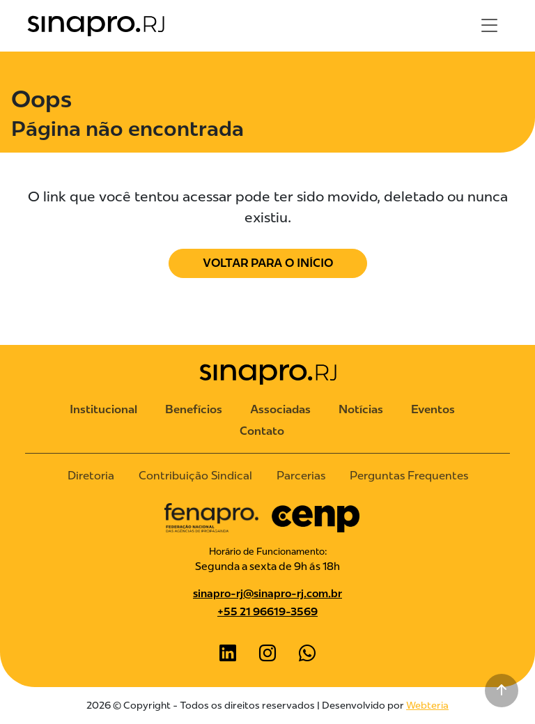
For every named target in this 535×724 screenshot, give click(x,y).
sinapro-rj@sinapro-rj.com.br (267, 593)
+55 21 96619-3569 (267, 612)
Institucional (103, 409)
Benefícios (193, 409)
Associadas (280, 409)
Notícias (361, 409)
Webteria (427, 705)
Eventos (433, 409)
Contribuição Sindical (195, 475)
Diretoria (91, 475)
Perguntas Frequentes (409, 475)
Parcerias (301, 475)
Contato (262, 431)
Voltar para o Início (268, 263)
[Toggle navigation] (490, 25)
